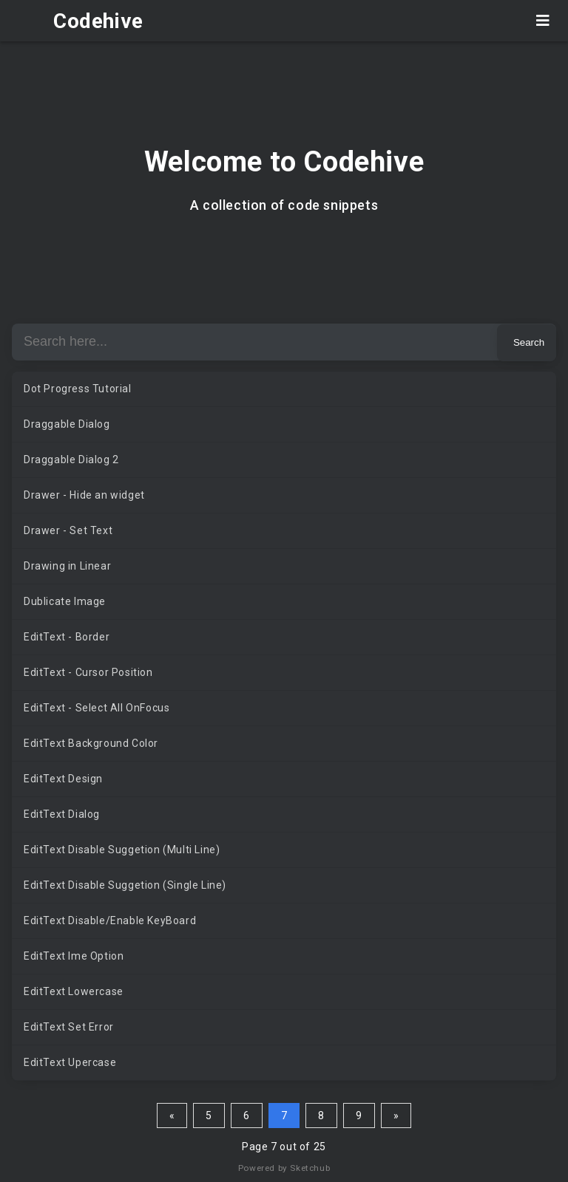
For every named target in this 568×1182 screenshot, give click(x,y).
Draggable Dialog (67, 424)
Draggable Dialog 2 (71, 459)
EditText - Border (66, 637)
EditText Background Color (91, 743)
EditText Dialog (62, 814)
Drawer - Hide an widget (84, 495)
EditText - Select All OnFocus (96, 708)
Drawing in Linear (67, 566)
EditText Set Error (69, 1027)
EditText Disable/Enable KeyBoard (110, 920)
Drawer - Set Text (68, 530)
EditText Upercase (70, 1062)
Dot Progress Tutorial (78, 388)
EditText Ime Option (74, 956)
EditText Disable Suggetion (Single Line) (125, 885)
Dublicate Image (65, 601)
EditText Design (63, 779)
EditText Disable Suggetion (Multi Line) (122, 849)
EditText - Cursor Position (88, 672)
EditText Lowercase (74, 991)
